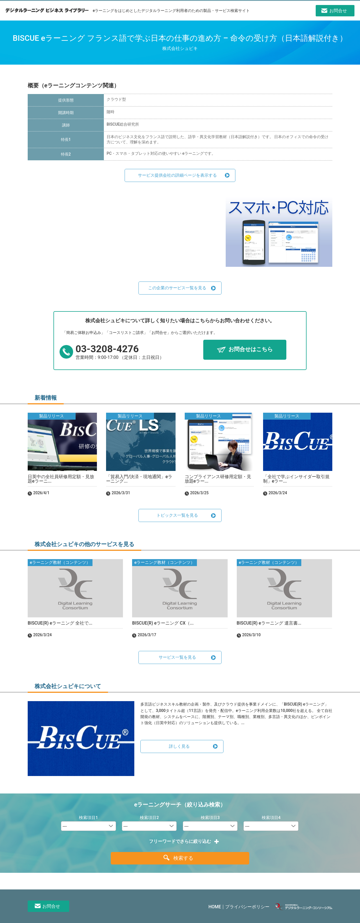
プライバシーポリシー (247, 906)
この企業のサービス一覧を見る (177, 287)
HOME (215, 906)
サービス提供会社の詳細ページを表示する (177, 175)
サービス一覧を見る (177, 657)
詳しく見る (179, 746)
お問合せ (51, 906)
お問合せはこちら (250, 349)
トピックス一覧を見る (177, 515)
